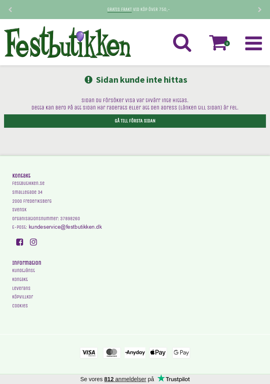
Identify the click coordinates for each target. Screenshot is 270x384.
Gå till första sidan (135, 121)
